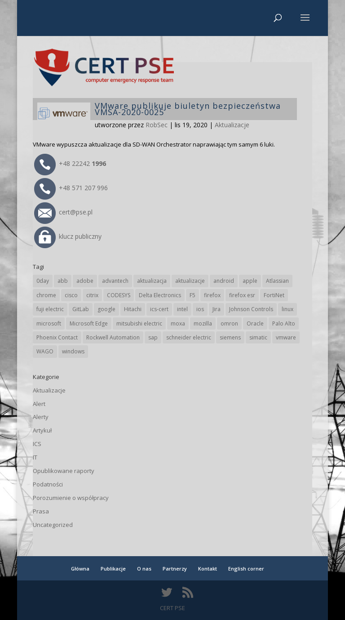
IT (35, 457)
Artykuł (42, 430)
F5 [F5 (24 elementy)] (192, 295)
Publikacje (113, 568)
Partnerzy (175, 568)
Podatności (48, 484)
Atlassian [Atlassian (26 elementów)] (277, 281)
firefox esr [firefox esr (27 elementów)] (242, 295)
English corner (246, 568)
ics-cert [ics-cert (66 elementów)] (159, 309)
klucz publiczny (68, 236)
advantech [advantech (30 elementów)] (115, 281)
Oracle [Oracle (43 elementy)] (255, 323)
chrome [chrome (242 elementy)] (46, 295)
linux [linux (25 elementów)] (287, 309)
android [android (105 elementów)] (223, 281)
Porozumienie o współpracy (71, 498)
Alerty (41, 417)
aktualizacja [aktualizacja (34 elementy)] (152, 281)
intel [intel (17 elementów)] (182, 309)
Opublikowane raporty (63, 471)
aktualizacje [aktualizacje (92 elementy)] (190, 281)
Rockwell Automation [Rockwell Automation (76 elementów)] (113, 337)
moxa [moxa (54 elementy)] (178, 323)
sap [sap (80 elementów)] (153, 337)
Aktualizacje (232, 124)
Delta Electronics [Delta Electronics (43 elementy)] (160, 295)
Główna (80, 568)
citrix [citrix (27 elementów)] (92, 295)
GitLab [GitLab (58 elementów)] (80, 309)
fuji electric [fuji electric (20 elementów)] (50, 309)
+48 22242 (70, 163)
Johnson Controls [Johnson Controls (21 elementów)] (251, 309)
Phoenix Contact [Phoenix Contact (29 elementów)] (57, 337)
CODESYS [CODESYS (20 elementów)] (118, 295)
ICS (37, 444)
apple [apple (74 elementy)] (250, 281)
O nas (144, 568)
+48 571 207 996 (71, 187)
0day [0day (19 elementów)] (42, 281)
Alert (39, 404)
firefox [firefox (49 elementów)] (212, 295)
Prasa (41, 511)
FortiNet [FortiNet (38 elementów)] (274, 295)
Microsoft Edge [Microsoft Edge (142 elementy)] (89, 323)
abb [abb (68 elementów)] (63, 281)
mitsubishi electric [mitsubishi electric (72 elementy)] (139, 323)
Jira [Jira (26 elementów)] (216, 309)
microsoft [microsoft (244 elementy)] (48, 323)
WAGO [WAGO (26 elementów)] (44, 351)
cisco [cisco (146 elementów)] (71, 295)
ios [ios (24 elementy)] (200, 309)
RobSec (157, 124)
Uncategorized (53, 525)
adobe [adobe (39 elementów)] (84, 281)
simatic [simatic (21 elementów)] (258, 337)
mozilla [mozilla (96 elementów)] (203, 323)
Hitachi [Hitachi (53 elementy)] (133, 309)
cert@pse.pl (63, 212)
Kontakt (207, 568)
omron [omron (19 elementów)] (229, 323)
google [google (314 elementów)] (106, 309)
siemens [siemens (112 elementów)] (230, 337)
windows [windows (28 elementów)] (73, 351)
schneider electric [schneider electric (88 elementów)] (188, 337)
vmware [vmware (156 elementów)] (286, 337)
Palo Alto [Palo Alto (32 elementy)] (283, 323)
